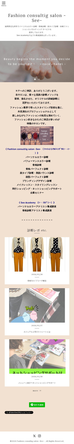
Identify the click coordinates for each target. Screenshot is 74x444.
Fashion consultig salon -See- (37, 18)
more (37, 390)
